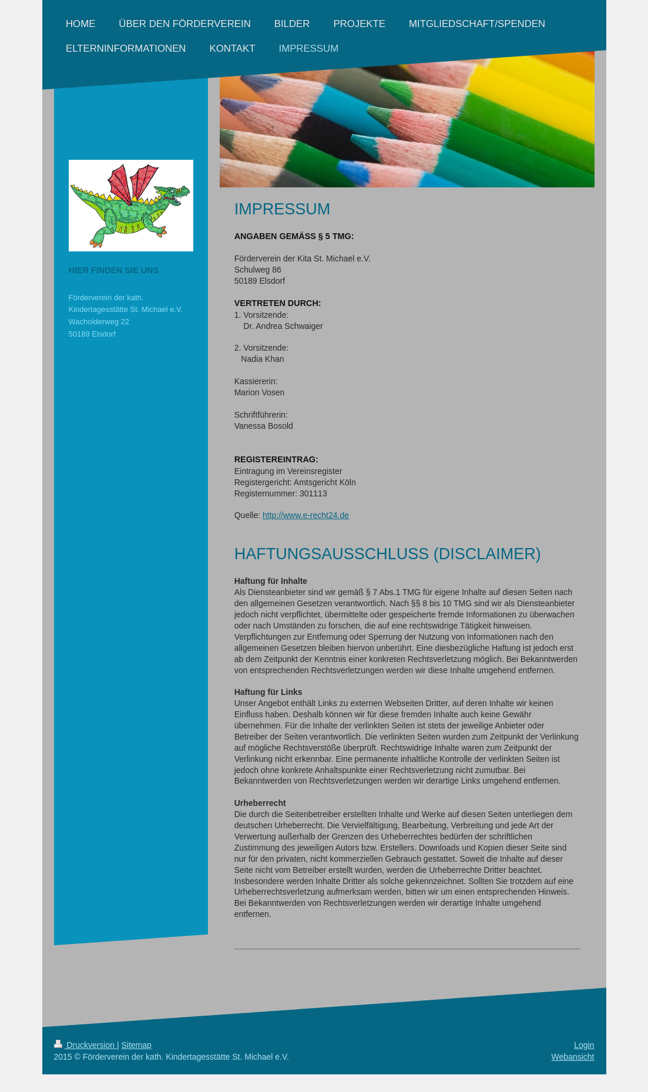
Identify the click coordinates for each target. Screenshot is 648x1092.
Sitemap (137, 1045)
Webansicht (573, 1056)
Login (584, 1045)
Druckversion (85, 1045)
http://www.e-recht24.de (306, 515)
